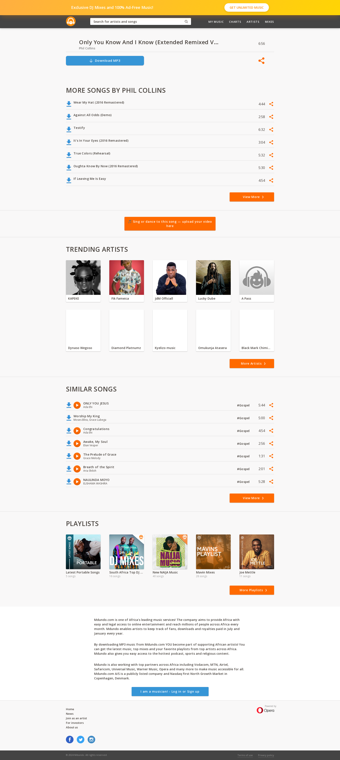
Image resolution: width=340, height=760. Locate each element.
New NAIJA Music (165, 572)
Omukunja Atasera (212, 348)
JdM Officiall (164, 298)
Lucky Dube (206, 298)
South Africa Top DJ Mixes (126, 572)
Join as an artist (76, 718)
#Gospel (244, 405)
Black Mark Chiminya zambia (257, 348)
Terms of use (245, 755)
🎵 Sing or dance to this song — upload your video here (170, 223)
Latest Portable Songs (83, 572)
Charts (235, 22)
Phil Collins (87, 48)
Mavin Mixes (205, 572)
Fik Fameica (120, 298)
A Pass (246, 298)
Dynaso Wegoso (80, 348)
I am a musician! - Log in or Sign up (170, 691)
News (70, 714)
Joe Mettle (247, 572)
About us (72, 727)
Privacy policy (266, 755)
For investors (75, 723)
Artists (253, 22)
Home (70, 709)
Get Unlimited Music (247, 7)
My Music (216, 22)
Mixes (269, 22)
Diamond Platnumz (126, 348)
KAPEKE (73, 298)
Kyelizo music (165, 348)
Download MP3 (105, 60)
